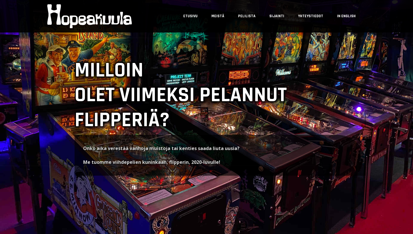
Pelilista (247, 16)
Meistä (217, 16)
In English (346, 16)
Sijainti (276, 16)
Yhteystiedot (310, 16)
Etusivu (190, 16)
